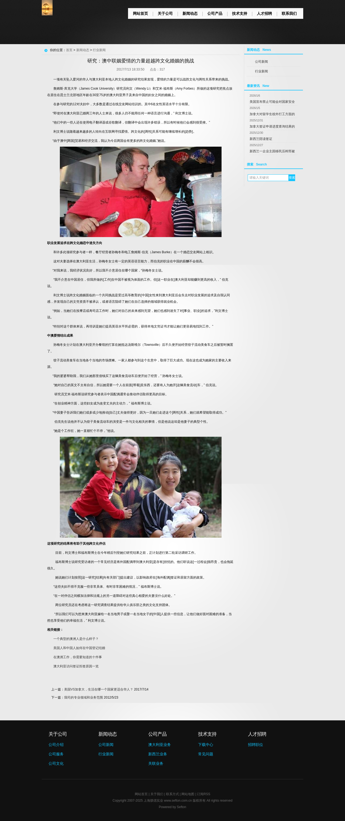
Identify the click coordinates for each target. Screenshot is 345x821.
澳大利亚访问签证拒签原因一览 (76, 666)
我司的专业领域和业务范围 (83, 697)
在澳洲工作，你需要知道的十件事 (77, 657)
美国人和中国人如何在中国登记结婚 (79, 648)
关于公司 (165, 13)
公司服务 (56, 754)
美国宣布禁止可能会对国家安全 (272, 102)
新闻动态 (190, 13)
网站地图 (187, 794)
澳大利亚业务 (159, 744)
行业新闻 (261, 71)
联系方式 (172, 794)
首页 (69, 50)
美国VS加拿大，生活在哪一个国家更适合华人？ (98, 689)
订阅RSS (203, 794)
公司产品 (214, 13)
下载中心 (205, 744)
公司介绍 (56, 744)
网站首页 (140, 13)
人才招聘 (264, 13)
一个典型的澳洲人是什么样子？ (76, 639)
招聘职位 (255, 744)
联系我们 (289, 13)
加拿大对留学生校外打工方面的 (272, 114)
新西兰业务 (157, 754)
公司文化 (56, 763)
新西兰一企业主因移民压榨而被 (272, 151)
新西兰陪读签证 (261, 139)
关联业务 (155, 763)
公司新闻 (261, 62)
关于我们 (156, 794)
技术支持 (239, 13)
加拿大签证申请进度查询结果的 (272, 126)
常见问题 (205, 754)
